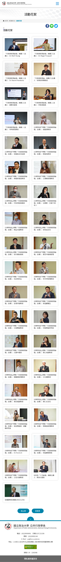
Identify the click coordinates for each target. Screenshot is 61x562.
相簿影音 (12, 21)
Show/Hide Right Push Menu (57, 3)
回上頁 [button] (23, 511)
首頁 (6, 21)
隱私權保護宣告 (30, 558)
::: (3, 27)
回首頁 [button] (37, 511)
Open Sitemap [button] (30, 519)
